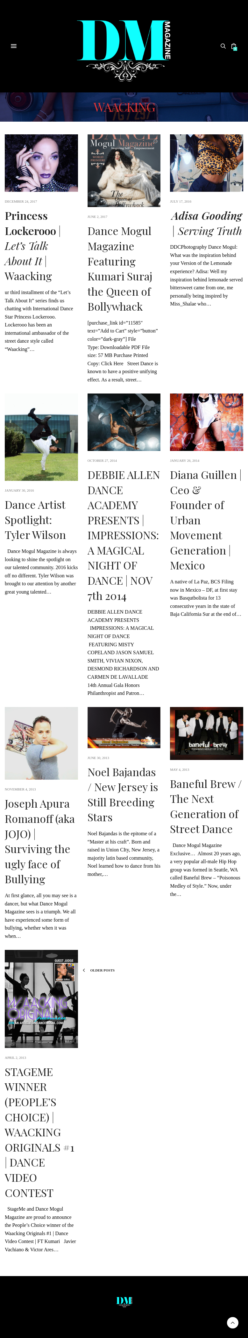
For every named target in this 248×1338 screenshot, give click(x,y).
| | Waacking (33, 245)
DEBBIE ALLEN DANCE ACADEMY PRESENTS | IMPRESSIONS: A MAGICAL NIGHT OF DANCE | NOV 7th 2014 (124, 535)
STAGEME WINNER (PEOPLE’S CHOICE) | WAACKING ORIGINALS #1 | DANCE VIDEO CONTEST (39, 1132)
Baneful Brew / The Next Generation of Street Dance (206, 806)
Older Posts (99, 970)
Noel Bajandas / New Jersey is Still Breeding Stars (123, 794)
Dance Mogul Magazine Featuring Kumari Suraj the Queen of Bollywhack (120, 268)
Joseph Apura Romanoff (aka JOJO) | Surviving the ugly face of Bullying (40, 841)
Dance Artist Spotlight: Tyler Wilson (35, 519)
